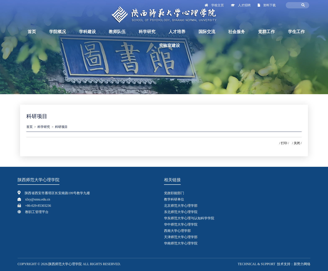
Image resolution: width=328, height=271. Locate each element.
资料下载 (269, 5)
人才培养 (177, 31)
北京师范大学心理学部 (180, 205)
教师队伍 (117, 31)
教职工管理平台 (37, 212)
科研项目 (61, 126)
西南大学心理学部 (177, 230)
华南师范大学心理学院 (180, 243)
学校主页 (217, 5)
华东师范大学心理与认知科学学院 (189, 218)
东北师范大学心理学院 (180, 212)
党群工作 (266, 31)
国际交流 (207, 31)
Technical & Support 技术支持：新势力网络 (274, 264)
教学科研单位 (174, 199)
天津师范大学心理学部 (180, 237)
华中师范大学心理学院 (180, 224)
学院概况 (57, 31)
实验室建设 (169, 45)
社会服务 (236, 31)
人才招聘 (244, 5)
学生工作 (296, 31)
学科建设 (87, 31)
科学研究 (147, 31)
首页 (32, 31)
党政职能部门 (174, 193)
